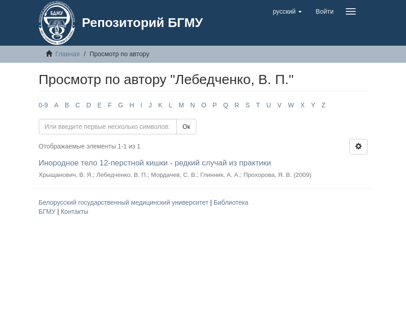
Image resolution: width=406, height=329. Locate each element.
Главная (67, 54)
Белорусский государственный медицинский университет (125, 202)
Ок (186, 126)
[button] (287, 11)
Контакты (74, 211)
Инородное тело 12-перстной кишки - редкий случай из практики (155, 163)
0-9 (43, 105)
